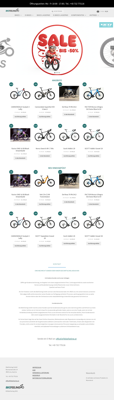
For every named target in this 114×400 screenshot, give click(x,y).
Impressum (36, 367)
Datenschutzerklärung (42, 378)
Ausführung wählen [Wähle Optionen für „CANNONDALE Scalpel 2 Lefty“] (20, 116)
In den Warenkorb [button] (69, 114)
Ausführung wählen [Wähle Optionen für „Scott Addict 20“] (69, 156)
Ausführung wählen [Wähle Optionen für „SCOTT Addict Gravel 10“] (93, 156)
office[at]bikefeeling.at (66, 338)
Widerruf (36, 375)
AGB (33, 370)
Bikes (18, 15)
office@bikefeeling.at (12, 381)
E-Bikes (29, 15)
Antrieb (94, 15)
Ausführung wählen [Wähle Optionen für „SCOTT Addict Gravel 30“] (93, 243)
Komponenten (78, 15)
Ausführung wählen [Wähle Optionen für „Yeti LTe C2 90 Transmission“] (44, 204)
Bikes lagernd (43, 15)
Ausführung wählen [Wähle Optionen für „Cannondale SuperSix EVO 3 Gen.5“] (44, 116)
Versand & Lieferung (40, 373)
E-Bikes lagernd (60, 15)
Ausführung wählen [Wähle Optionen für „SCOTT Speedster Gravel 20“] (44, 246)
